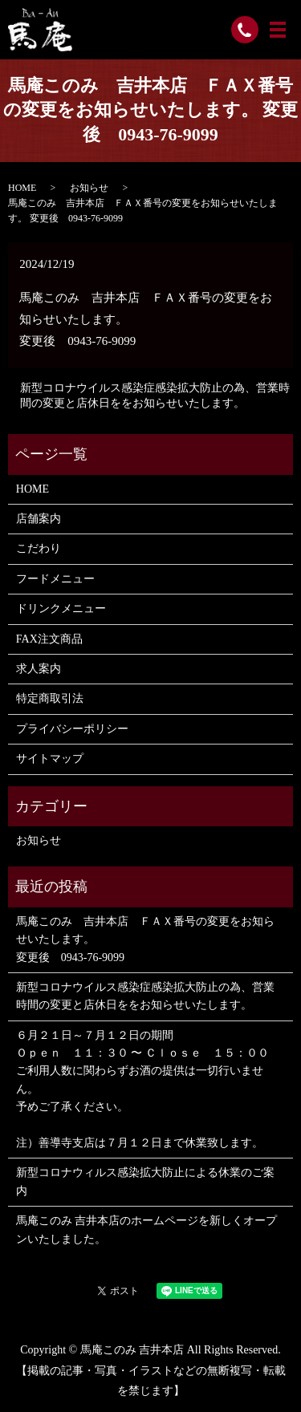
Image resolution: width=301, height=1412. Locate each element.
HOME (22, 187)
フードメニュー (55, 579)
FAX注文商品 (49, 639)
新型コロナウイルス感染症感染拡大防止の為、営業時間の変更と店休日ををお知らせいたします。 (155, 396)
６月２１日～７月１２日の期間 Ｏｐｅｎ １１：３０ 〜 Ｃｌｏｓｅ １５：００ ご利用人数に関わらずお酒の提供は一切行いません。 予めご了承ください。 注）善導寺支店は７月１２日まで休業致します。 (142, 1089)
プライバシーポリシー (72, 729)
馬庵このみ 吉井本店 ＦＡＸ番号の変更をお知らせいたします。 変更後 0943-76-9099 (145, 939)
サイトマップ (49, 759)
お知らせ (89, 187)
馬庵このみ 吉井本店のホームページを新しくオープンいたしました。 (147, 1229)
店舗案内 (38, 519)
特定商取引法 (49, 698)
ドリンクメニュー (61, 609)
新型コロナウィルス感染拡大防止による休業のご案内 (145, 1181)
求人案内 (38, 669)
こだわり (38, 548)
